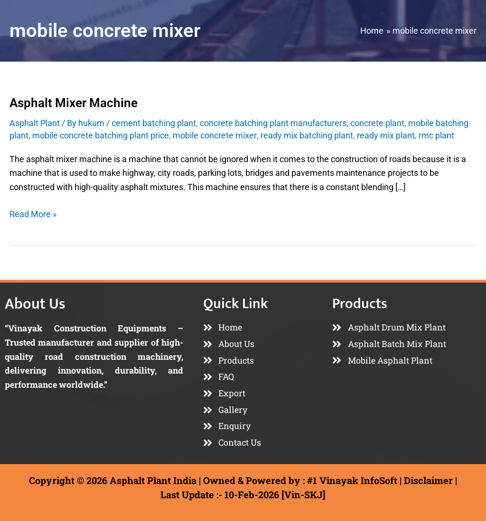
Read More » (32, 213)
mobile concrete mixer (214, 135)
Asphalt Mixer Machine (73, 103)
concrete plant (377, 123)
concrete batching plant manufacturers (273, 123)
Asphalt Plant (34, 123)
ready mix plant (385, 135)
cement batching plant (154, 123)
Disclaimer (428, 480)
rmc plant (436, 135)
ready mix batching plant (306, 135)
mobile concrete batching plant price (100, 135)
